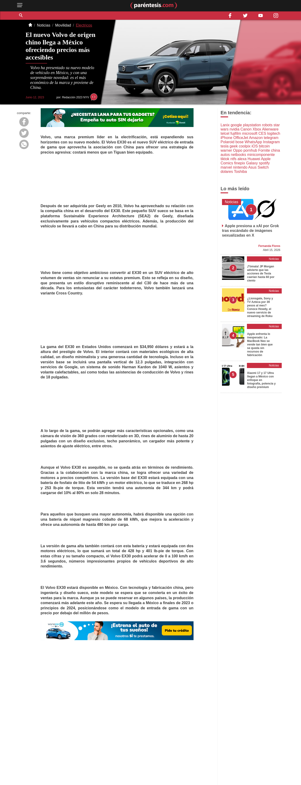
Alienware (270, 129)
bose (239, 142)
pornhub (250, 150)
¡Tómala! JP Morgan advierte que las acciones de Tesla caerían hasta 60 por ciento (260, 273)
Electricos (84, 25)
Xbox (257, 129)
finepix (239, 163)
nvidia (234, 129)
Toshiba (240, 172)
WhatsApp (253, 142)
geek (234, 146)
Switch (263, 167)
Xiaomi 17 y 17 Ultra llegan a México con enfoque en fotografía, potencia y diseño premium (261, 380)
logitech (273, 133)
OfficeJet (240, 138)
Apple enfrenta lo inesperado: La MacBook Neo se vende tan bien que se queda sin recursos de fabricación (260, 344)
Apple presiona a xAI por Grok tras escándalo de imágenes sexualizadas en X (250, 230)
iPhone (226, 138)
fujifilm (235, 133)
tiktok (225, 159)
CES (262, 133)
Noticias (43, 25)
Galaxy (252, 163)
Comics (227, 163)
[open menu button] (19, 5)
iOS (255, 146)
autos (225, 155)
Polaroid (227, 142)
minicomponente (261, 155)
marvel (226, 167)
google (236, 125)
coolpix (244, 146)
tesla (225, 146)
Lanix (225, 125)
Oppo (237, 150)
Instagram (271, 142)
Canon (246, 129)
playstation (252, 125)
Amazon (256, 138)
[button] (21, 15)
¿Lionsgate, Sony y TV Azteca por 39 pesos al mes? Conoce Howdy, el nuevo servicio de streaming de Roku (260, 307)
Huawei (254, 159)
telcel (225, 133)
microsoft (249, 133)
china (275, 150)
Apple (266, 159)
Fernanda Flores (269, 246)
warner (226, 150)
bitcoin (264, 146)
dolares (227, 172)
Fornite (264, 150)
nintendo (240, 167)
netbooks (238, 155)
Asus (252, 167)
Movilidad (63, 25)
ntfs (233, 159)
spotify (264, 163)
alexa (242, 159)
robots (267, 125)
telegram (271, 138)
